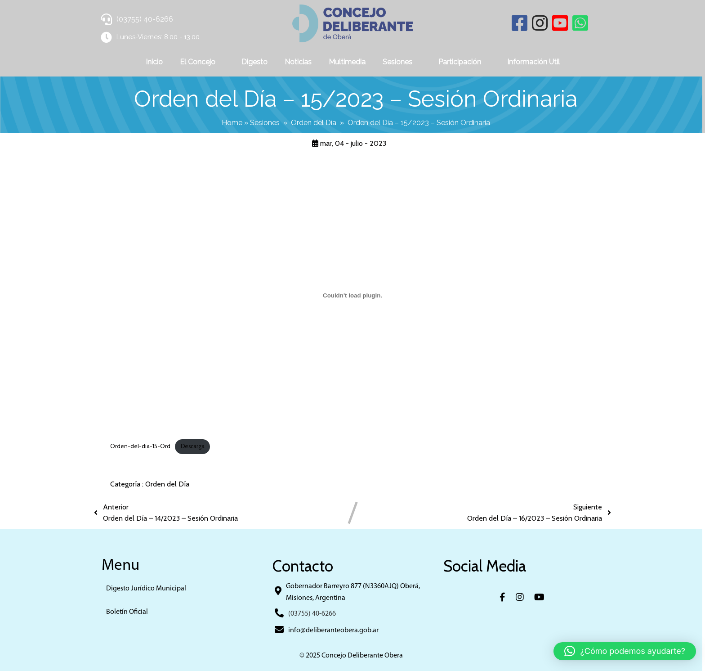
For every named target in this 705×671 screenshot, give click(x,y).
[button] (624, 651)
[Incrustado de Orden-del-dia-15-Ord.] (352, 295)
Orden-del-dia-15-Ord (140, 446)
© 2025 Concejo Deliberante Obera (352, 655)
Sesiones (266, 122)
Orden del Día (315, 122)
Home (233, 122)
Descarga (193, 446)
